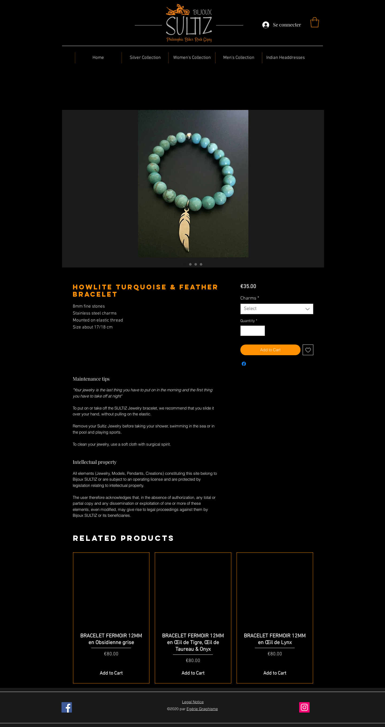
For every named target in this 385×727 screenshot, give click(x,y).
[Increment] (260, 331)
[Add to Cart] (111, 673)
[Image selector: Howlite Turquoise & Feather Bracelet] (185, 264)
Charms (249, 298)
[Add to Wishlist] (308, 350)
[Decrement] (244, 331)
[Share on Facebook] (244, 364)
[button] (314, 22)
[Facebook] (66, 707)
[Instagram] (304, 707)
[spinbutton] (252, 331)
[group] (193, 618)
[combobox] (276, 309)
